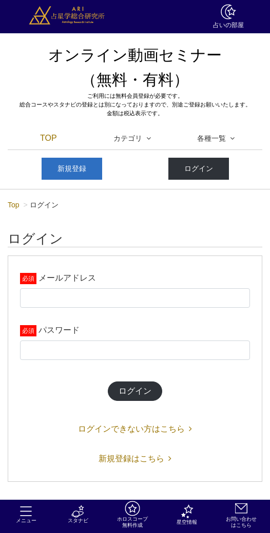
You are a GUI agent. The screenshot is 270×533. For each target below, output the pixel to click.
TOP (48, 138)
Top (14, 205)
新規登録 (71, 168)
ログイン (198, 168)
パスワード (59, 330)
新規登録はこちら (135, 458)
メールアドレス (67, 277)
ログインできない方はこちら (135, 428)
